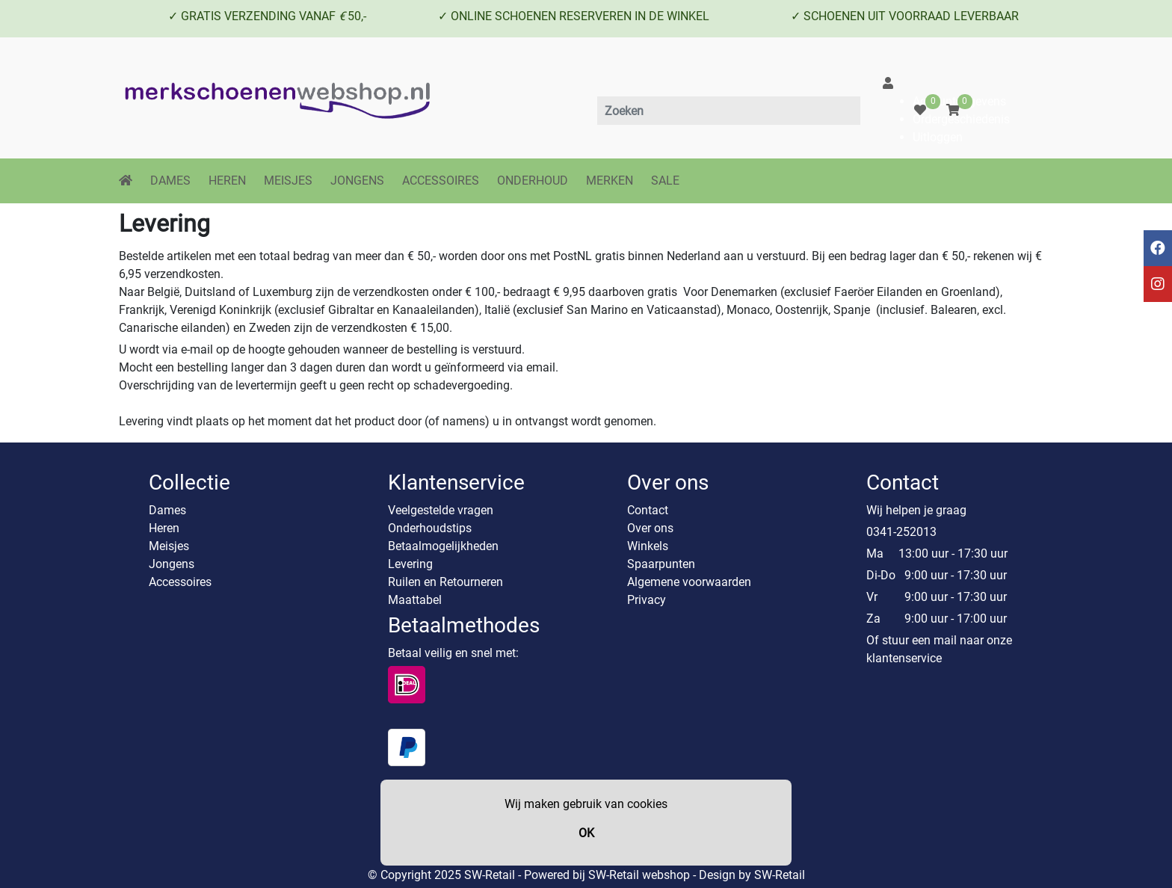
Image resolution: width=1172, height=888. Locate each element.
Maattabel (415, 600)
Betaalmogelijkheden (443, 546)
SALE (665, 180)
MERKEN (609, 180)
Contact (647, 510)
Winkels (647, 546)
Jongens (171, 564)
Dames (167, 510)
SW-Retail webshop (639, 875)
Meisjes (169, 546)
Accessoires (180, 582)
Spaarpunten (661, 564)
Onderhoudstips (430, 528)
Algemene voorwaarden (689, 582)
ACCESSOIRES (440, 180)
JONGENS (357, 180)
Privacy (646, 600)
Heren (164, 528)
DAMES (170, 180)
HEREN (227, 180)
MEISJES (288, 180)
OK (586, 833)
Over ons (650, 528)
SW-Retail (779, 875)
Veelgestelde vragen (440, 510)
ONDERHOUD (532, 180)
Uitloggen (938, 137)
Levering (410, 564)
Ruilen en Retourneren (445, 582)
